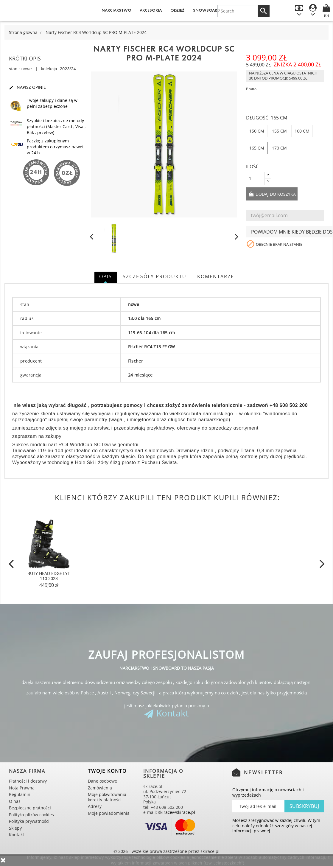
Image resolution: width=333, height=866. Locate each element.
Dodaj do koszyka (275, 194)
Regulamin (19, 794)
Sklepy (15, 828)
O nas (15, 801)
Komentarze (215, 276)
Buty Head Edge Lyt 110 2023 (48, 576)
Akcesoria (151, 10)
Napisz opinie (27, 87)
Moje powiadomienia (109, 813)
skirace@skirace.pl (176, 812)
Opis (105, 276)
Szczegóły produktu (154, 276)
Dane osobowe (102, 781)
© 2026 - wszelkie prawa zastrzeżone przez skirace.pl (166, 851)
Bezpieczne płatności (30, 808)
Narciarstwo (116, 10)
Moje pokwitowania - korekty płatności (108, 797)
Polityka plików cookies (31, 814)
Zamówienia (100, 788)
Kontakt (172, 713)
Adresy (95, 806)
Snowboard (206, 10)
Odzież (177, 10)
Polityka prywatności (29, 821)
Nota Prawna (22, 788)
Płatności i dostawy (28, 781)
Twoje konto (107, 771)
